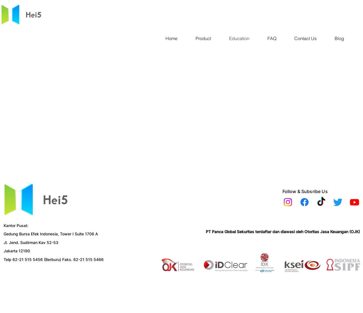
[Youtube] (354, 202)
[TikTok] (321, 202)
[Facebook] (304, 202)
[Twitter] (337, 202)
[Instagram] (287, 202)
